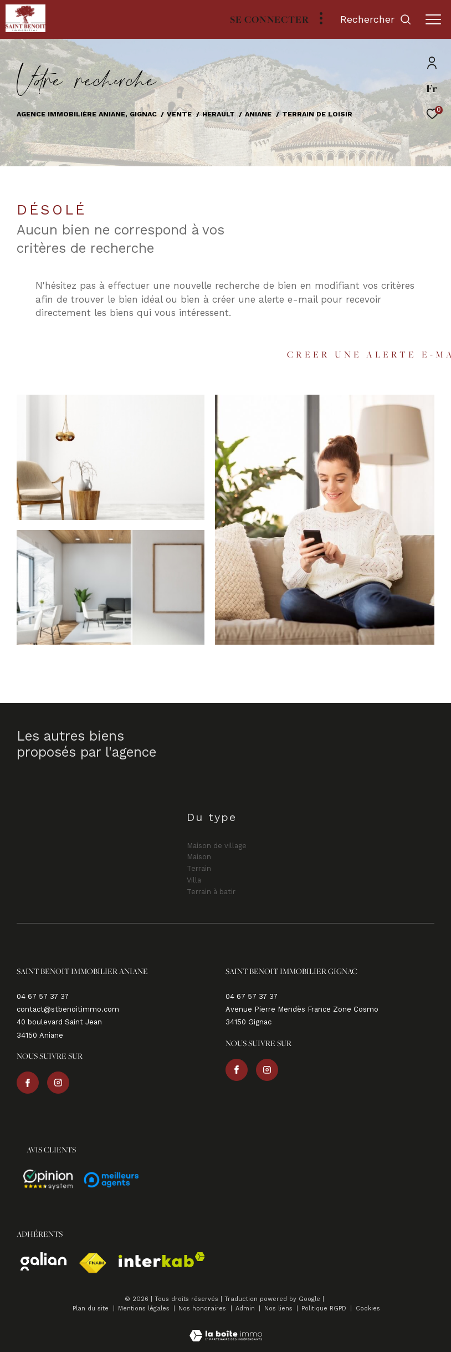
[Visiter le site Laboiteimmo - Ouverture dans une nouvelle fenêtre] (226, 1328)
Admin (246, 1308)
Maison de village (217, 845)
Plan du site (92, 1308)
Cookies (368, 1308)
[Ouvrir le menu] (433, 19)
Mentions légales (145, 1308)
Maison (199, 857)
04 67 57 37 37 (43, 996)
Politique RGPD (323, 1308)
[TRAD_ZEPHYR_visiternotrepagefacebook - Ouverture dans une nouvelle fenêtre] (28, 1083)
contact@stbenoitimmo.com (68, 1009)
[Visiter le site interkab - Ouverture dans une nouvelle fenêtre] (162, 1259)
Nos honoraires (203, 1308)
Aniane (258, 114)
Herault (218, 114)
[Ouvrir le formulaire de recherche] (376, 19)
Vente (179, 114)
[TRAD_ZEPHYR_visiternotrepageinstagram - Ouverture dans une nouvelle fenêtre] (58, 1083)
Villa (194, 880)
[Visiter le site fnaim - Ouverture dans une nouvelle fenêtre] (92, 1263)
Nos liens (279, 1308)
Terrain (199, 868)
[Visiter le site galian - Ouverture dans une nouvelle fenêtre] (43, 1261)
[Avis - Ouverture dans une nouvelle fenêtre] (48, 1180)
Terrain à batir (211, 891)
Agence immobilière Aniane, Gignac (87, 114)
